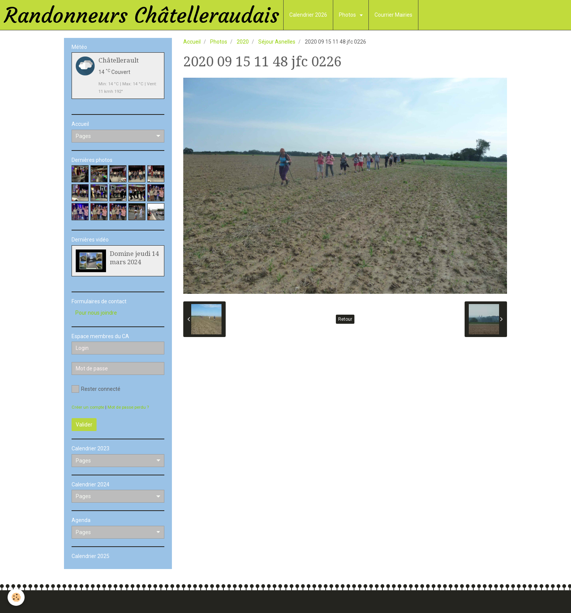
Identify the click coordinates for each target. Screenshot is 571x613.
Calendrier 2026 (308, 15)
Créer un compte (88, 407)
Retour (345, 319)
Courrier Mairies (393, 15)
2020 (243, 42)
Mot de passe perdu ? (128, 407)
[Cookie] (16, 597)
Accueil (192, 42)
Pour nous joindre (96, 313)
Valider (84, 425)
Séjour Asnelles (276, 42)
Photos (348, 15)
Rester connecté (96, 389)
